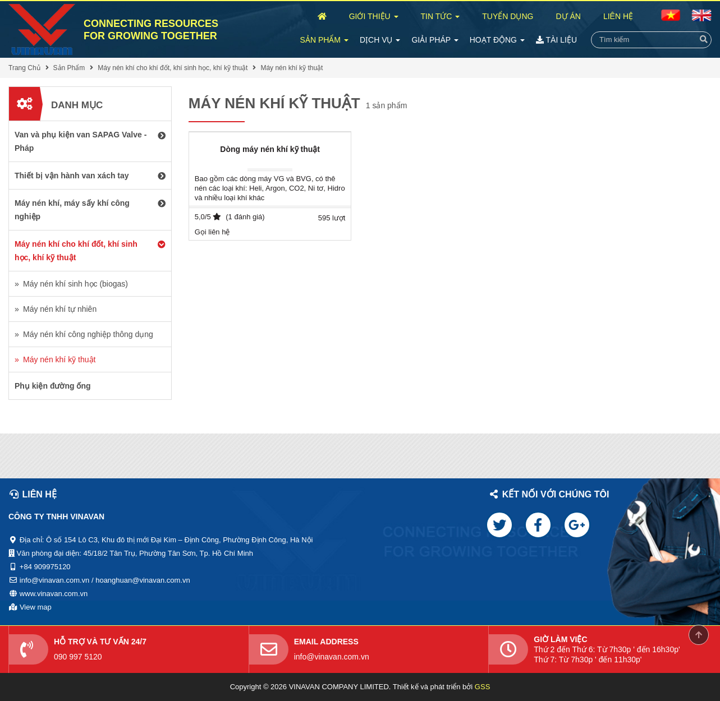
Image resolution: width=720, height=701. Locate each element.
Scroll (699, 635)
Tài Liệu (556, 39)
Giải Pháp (434, 39)
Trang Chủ (24, 68)
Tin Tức (440, 16)
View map (36, 607)
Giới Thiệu (373, 16)
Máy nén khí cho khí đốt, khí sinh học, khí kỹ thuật (172, 68)
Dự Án (568, 16)
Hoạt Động (497, 39)
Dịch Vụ (380, 39)
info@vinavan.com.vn (331, 656)
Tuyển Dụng (507, 16)
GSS (482, 686)
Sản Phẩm (324, 39)
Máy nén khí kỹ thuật (291, 68)
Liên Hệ (618, 16)
